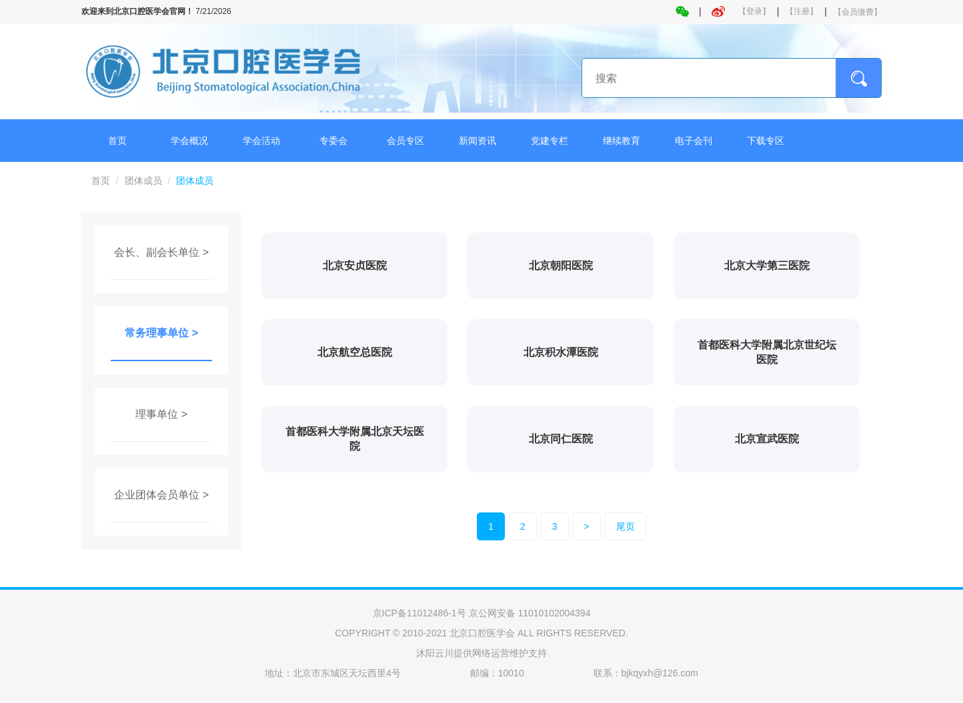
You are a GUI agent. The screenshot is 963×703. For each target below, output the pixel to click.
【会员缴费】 (858, 12)
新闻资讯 (477, 140)
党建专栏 (549, 140)
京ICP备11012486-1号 (419, 613)
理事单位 (156, 414)
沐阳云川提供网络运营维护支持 (481, 653)
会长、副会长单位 (156, 252)
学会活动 (261, 140)
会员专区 (405, 140)
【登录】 (754, 11)
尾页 (625, 526)
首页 (117, 140)
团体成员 (143, 180)
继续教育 (621, 140)
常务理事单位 (157, 333)
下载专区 (765, 140)
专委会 (333, 140)
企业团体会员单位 (156, 494)
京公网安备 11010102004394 (530, 613)
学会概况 (189, 140)
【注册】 (802, 11)
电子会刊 (693, 140)
